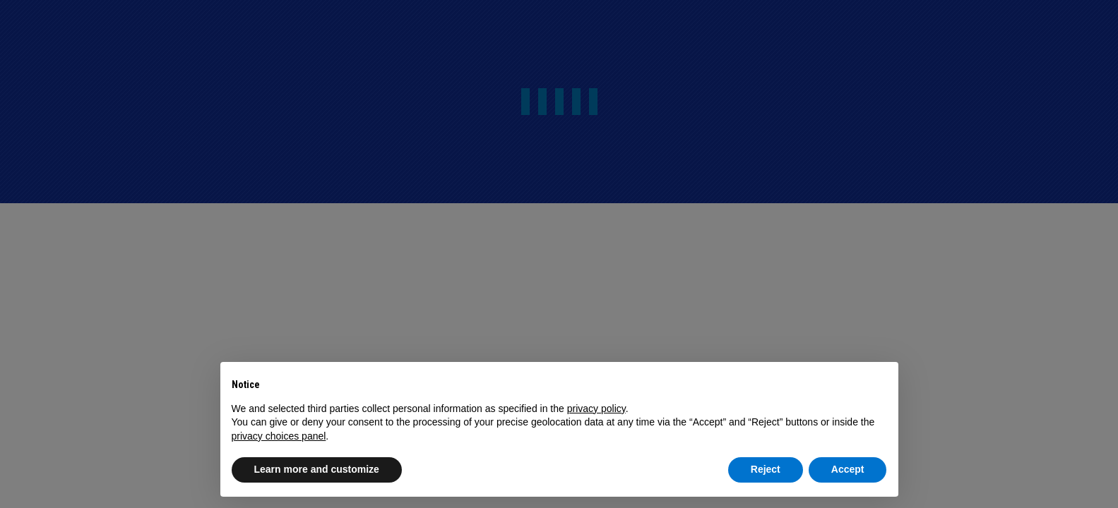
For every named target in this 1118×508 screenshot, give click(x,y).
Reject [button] (765, 469)
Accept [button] (847, 469)
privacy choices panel (279, 436)
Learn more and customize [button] (316, 469)
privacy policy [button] (596, 408)
